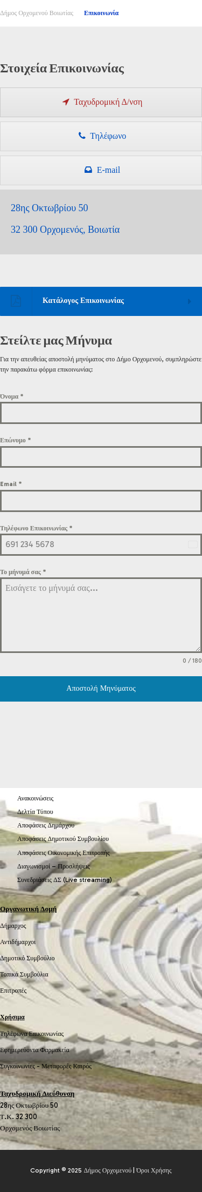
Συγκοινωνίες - (20, 1066)
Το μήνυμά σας (23, 572)
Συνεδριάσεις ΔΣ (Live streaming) (64, 880)
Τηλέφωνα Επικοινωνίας (32, 1034)
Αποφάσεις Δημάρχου (45, 825)
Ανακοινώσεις (35, 798)
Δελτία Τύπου (35, 812)
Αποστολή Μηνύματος (100, 688)
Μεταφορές (56, 1066)
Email (11, 484)
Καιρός (82, 1066)
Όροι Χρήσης (153, 1170)
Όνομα (12, 396)
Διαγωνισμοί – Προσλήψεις (53, 866)
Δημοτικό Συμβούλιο (27, 958)
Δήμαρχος (13, 926)
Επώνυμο (15, 440)
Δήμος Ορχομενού (107, 1170)
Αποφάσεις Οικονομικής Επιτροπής (63, 853)
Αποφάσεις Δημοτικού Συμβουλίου (63, 839)
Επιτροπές (13, 990)
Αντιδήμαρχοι (18, 942)
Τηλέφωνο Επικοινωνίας (36, 528)
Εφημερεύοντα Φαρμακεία (34, 1050)
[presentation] (101, 102)
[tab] (101, 102)
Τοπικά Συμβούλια (24, 974)
